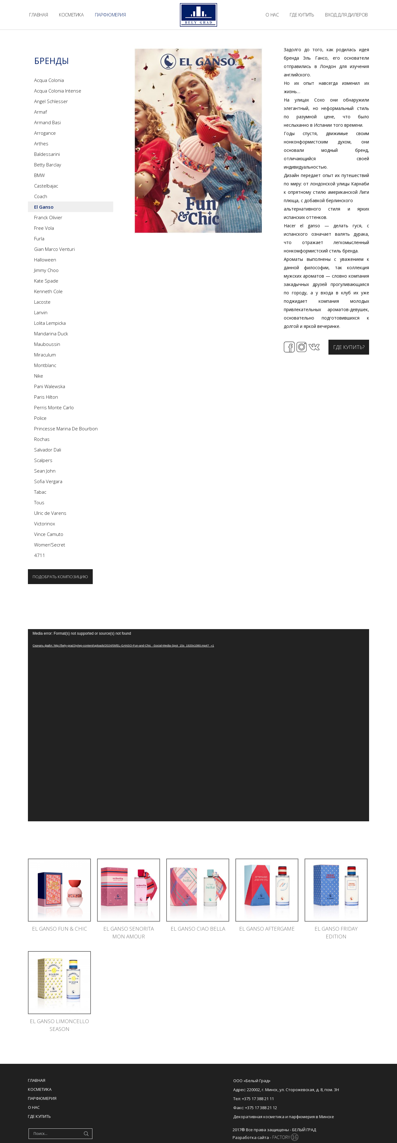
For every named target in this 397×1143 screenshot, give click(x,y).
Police (40, 418)
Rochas (42, 439)
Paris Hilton (46, 397)
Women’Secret (49, 545)
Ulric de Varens (50, 513)
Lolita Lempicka (50, 323)
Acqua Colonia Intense (57, 91)
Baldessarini (47, 154)
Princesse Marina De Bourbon (66, 428)
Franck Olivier (48, 217)
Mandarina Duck (51, 333)
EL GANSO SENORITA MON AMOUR (128, 932)
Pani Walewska (49, 386)
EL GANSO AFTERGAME (267, 928)
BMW (39, 175)
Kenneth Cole (48, 291)
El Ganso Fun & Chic (59, 928)
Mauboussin (47, 344)
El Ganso (44, 207)
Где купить (39, 1116)
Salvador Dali (47, 450)
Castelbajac (46, 186)
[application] (198, 725)
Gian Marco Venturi (54, 249)
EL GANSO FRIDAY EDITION (336, 932)
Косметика (39, 1089)
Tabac (40, 492)
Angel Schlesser (51, 101)
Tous (39, 502)
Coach (40, 196)
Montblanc (45, 365)
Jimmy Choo (46, 270)
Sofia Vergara (48, 481)
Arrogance (45, 133)
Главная (36, 1080)
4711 (39, 555)
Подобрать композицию (60, 576)
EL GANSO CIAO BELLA (198, 928)
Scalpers (43, 460)
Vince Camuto (48, 534)
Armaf (40, 112)
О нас (34, 1107)
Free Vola (44, 228)
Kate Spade (46, 281)
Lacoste (42, 302)
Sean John (45, 471)
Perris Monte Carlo (54, 407)
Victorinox (44, 523)
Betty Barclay (47, 164)
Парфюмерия (42, 1098)
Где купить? (348, 347)
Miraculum (45, 355)
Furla (39, 238)
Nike (38, 376)
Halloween (45, 259)
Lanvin (40, 312)
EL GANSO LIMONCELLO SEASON (59, 1025)
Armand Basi (47, 122)
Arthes (41, 143)
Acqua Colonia (49, 80)
